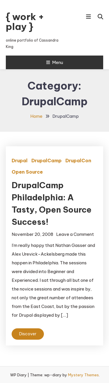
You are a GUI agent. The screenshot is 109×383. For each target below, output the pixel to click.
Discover (27, 333)
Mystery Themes (83, 375)
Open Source (27, 172)
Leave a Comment (75, 234)
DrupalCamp (46, 160)
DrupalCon (78, 160)
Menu (54, 62)
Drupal (20, 160)
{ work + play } (25, 21)
